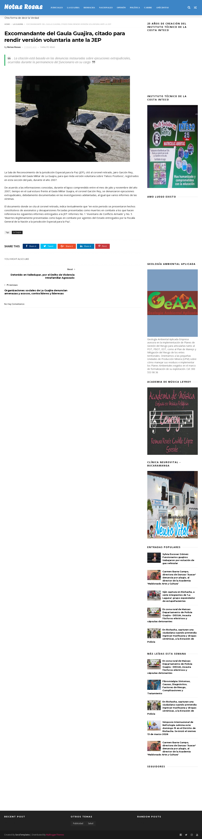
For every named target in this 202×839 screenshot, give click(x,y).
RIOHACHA (89, 7)
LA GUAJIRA (73, 7)
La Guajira (18, 24)
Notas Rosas (23, 7)
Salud (90, 823)
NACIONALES (106, 7)
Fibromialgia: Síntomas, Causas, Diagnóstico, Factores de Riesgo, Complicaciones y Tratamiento (168, 687)
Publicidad (78, 823)
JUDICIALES (56, 7)
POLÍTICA (135, 7)
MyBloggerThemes (55, 834)
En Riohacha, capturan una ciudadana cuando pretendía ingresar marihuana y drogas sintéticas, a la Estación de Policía (172, 635)
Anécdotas (162, 7)
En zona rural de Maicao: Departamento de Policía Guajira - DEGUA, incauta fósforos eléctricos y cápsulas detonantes (169, 615)
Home (7, 24)
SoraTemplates (22, 834)
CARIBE (148, 7)
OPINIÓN (121, 7)
